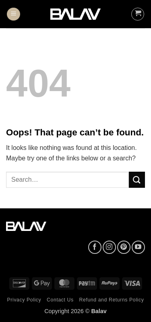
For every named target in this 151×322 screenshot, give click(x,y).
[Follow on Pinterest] (123, 247)
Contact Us (60, 300)
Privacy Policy (24, 300)
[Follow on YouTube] (138, 247)
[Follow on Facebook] (94, 247)
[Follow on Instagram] (109, 247)
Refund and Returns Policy (111, 300)
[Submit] (137, 179)
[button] (13, 14)
